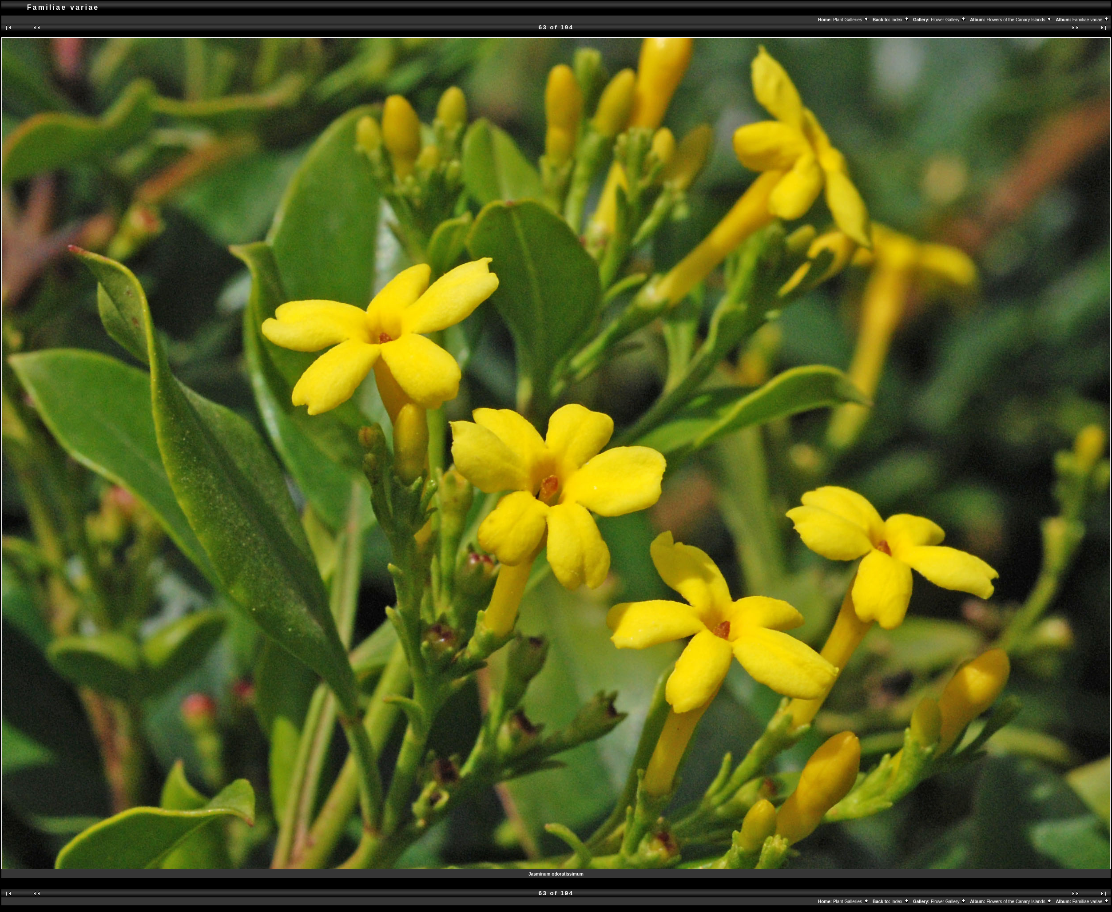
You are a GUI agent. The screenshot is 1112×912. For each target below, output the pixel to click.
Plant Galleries (851, 19)
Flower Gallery (948, 19)
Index (900, 19)
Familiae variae (1091, 19)
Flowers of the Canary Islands (1019, 19)
